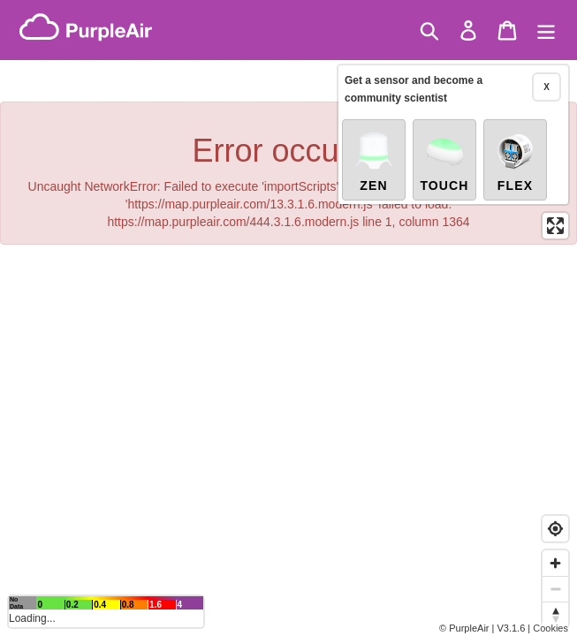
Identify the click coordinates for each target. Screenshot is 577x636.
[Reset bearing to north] (555, 614)
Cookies (550, 628)
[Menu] (546, 30)
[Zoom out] (555, 589)
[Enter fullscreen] (555, 225)
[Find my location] (555, 528)
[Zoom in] (555, 563)
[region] (288, 318)
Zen (374, 161)
